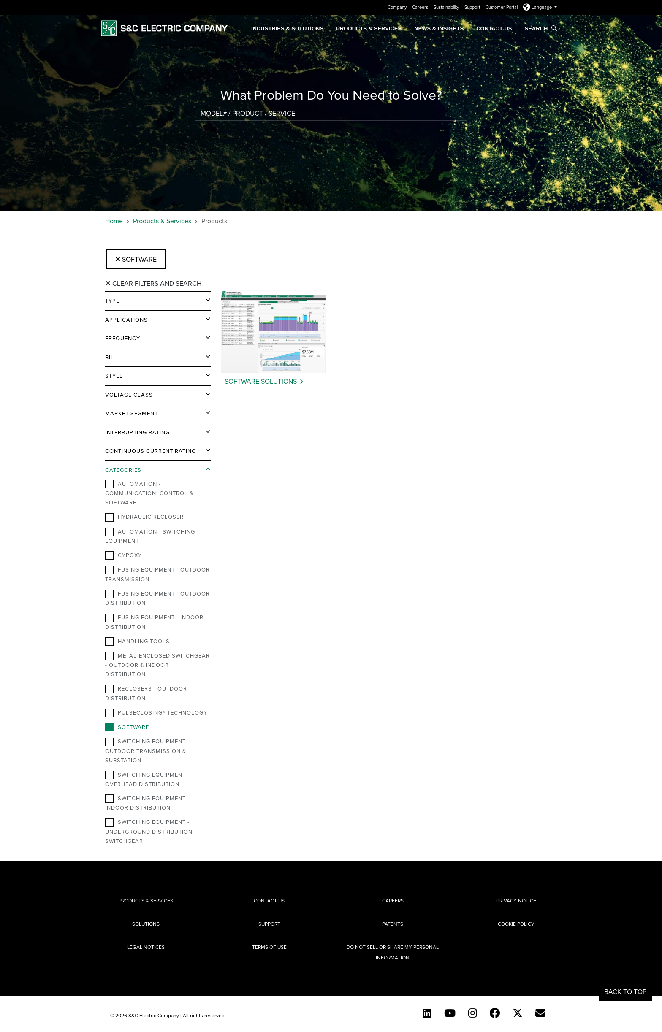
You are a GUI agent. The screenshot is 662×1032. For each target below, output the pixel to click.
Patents (392, 923)
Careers (420, 7)
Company (398, 7)
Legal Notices (146, 947)
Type (112, 300)
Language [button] (538, 7)
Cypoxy (123, 555)
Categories (123, 470)
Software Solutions (261, 381)
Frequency (122, 338)
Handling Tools (137, 641)
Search (540, 28)
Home (114, 220)
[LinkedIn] (427, 1013)
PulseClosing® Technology (156, 713)
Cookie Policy (516, 923)
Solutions (146, 923)
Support (472, 7)
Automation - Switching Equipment (150, 536)
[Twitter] (518, 1013)
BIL (109, 357)
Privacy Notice (516, 900)
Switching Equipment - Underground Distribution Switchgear (149, 831)
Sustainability (447, 7)
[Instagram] (472, 1013)
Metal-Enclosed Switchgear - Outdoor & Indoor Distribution (157, 665)
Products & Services (369, 28)
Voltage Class (129, 394)
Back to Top (625, 991)
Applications (126, 319)
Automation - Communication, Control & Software (149, 493)
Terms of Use (269, 947)
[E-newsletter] (540, 1013)
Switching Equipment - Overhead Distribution (147, 779)
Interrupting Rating (137, 432)
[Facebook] (495, 1013)
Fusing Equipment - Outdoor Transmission (157, 574)
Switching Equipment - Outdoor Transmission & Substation (147, 750)
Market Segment (131, 413)
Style (114, 375)
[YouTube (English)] (450, 1013)
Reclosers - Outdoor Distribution (146, 693)
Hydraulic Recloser (144, 517)
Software (136, 259)
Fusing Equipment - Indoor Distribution (154, 621)
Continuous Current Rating (150, 451)
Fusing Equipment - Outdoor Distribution (157, 598)
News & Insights (439, 28)
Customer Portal (502, 7)
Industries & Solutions (287, 28)
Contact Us (494, 28)
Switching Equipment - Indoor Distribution (147, 802)
